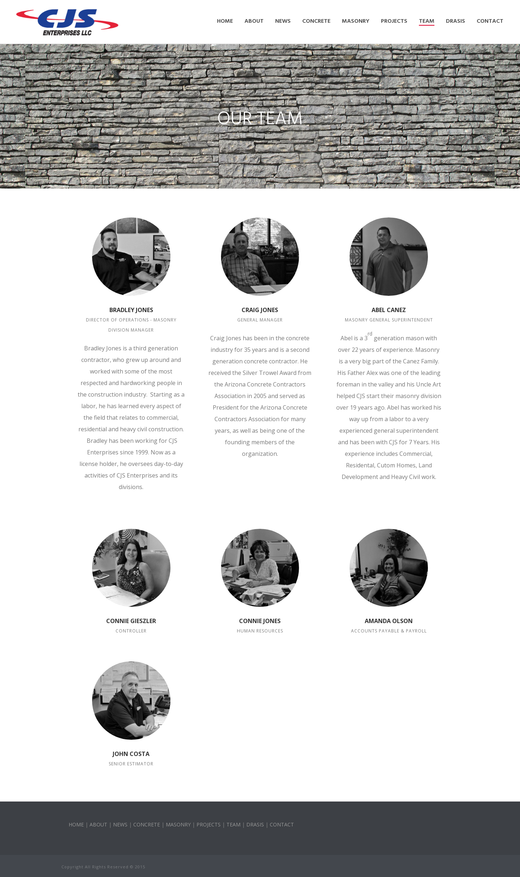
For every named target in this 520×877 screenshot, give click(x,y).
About (254, 21)
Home (225, 21)
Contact (490, 21)
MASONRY (178, 824)
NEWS (120, 824)
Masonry (355, 21)
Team (426, 21)
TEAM (233, 824)
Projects (394, 21)
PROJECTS (208, 824)
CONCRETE (146, 824)
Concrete (316, 21)
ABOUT (98, 824)
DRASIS (455, 21)
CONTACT (282, 824)
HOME (76, 824)
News (283, 21)
